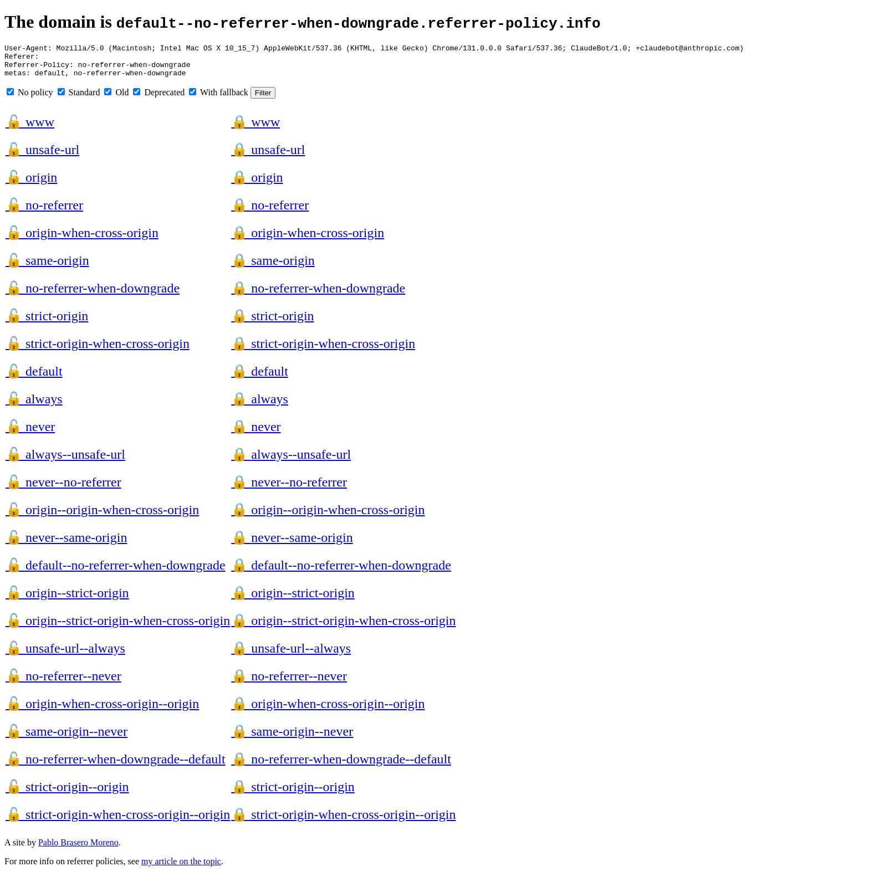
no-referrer (44, 211)
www (30, 128)
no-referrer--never (63, 682)
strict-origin (47, 322)
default (34, 378)
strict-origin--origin (67, 793)
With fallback (218, 99)
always (34, 405)
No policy (30, 99)
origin (31, 184)
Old (116, 99)
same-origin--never (66, 738)
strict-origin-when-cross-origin (98, 350)
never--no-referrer (63, 488)
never (30, 433)
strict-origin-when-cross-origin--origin (118, 821)
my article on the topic (181, 868)
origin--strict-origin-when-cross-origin (118, 627)
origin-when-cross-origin (82, 239)
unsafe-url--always (65, 655)
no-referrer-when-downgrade (93, 295)
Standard (79, 99)
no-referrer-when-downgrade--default (116, 765)
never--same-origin (66, 544)
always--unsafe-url (65, 461)
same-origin (47, 267)
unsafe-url (42, 156)
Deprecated (159, 99)
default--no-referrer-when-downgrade (116, 572)
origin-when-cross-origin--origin (102, 710)
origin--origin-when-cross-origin (102, 516)
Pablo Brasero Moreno (78, 849)
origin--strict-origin (67, 599)
